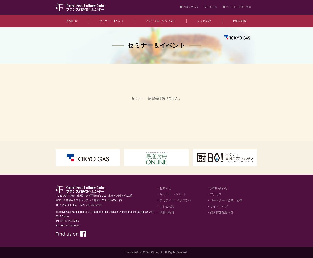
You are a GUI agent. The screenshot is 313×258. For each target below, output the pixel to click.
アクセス (211, 6)
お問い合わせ (189, 6)
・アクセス (214, 194)
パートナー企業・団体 (237, 6)
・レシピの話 (165, 206)
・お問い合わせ (217, 188)
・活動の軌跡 (165, 212)
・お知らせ (164, 188)
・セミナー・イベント (171, 194)
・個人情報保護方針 (220, 212)
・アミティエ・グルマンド (174, 200)
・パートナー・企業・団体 (224, 200)
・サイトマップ (217, 206)
